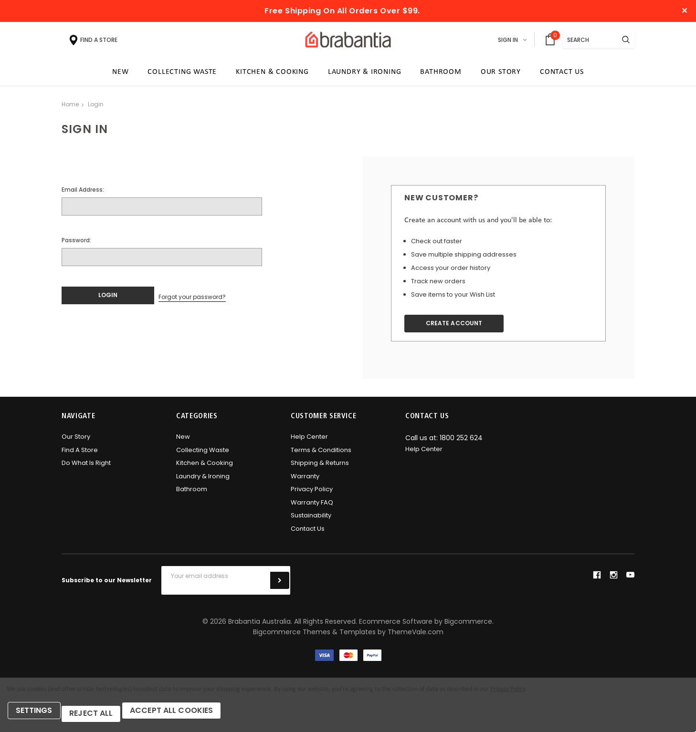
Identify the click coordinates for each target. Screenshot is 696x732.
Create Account (462, 327)
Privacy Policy (312, 493)
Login (96, 107)
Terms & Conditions (321, 454)
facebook (597, 580)
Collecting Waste (202, 454)
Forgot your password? (192, 299)
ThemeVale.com (415, 636)
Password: (76, 243)
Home (70, 107)
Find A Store (80, 454)
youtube (630, 580)
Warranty (305, 480)
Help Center (309, 441)
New (183, 441)
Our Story (76, 441)
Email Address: (83, 193)
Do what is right (86, 467)
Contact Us (308, 533)
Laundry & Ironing (203, 480)
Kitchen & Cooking (204, 467)
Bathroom (191, 493)
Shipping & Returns (320, 467)
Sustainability (311, 520)
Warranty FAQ (312, 507)
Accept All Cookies (188, 716)
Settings (38, 716)
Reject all (100, 716)
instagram (613, 580)
